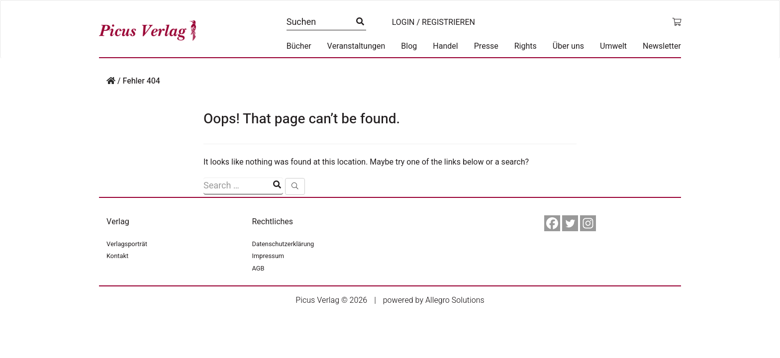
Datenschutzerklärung (283, 244)
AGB (258, 268)
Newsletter (662, 46)
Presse (486, 46)
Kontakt (117, 256)
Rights (525, 46)
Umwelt (613, 46)
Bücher (299, 46)
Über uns (568, 46)
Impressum (268, 256)
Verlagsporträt (126, 244)
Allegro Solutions (455, 300)
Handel (445, 46)
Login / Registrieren (433, 22)
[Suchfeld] (243, 186)
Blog (409, 46)
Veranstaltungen (356, 46)
